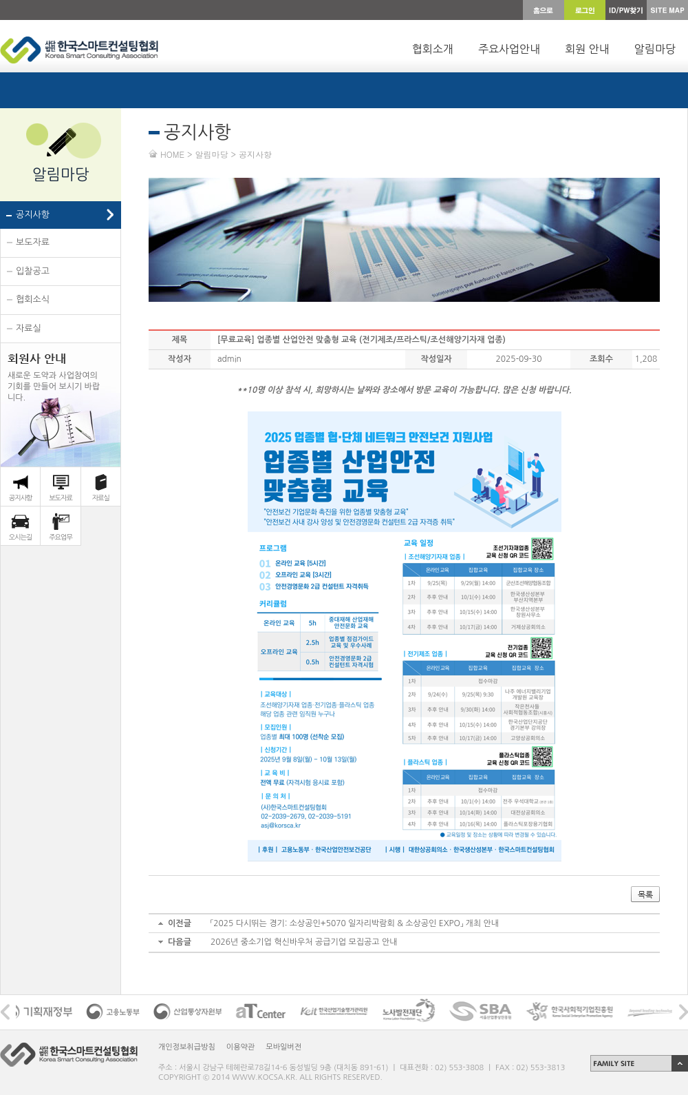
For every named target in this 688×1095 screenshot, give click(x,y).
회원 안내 (587, 48)
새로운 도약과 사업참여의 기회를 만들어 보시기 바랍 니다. (54, 376)
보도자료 (33, 242)
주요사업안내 (509, 48)
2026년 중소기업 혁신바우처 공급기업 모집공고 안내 (304, 942)
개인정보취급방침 (186, 1047)
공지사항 (33, 214)
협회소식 (33, 299)
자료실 (28, 328)
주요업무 (60, 536)
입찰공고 (33, 271)
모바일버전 (283, 1047)
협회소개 (432, 48)
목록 (645, 894)
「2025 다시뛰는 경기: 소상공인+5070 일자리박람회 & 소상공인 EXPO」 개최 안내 (355, 923)
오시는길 (20, 536)
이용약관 (240, 1047)
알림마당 (655, 48)
